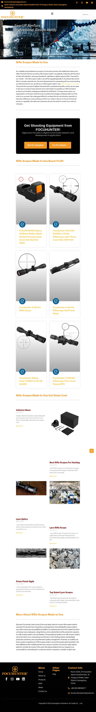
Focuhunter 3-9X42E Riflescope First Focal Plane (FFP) (64, 381)
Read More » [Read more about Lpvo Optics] (19, 533)
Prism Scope (73, 84)
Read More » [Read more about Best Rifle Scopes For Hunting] (53, 476)
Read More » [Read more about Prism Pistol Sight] (19, 595)
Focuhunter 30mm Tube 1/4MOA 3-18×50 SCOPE (31, 381)
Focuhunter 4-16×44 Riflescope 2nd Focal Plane (64, 310)
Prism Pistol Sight (25, 581)
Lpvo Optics (22, 519)
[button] (52, 14)
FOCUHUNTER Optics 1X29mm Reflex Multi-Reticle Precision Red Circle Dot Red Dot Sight (31, 236)
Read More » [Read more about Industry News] (19, 426)
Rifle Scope (65, 84)
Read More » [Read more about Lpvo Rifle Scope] (53, 543)
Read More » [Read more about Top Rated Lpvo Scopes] (53, 606)
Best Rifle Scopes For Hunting (65, 462)
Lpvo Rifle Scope (58, 527)
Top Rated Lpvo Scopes (61, 592)
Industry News (23, 410)
